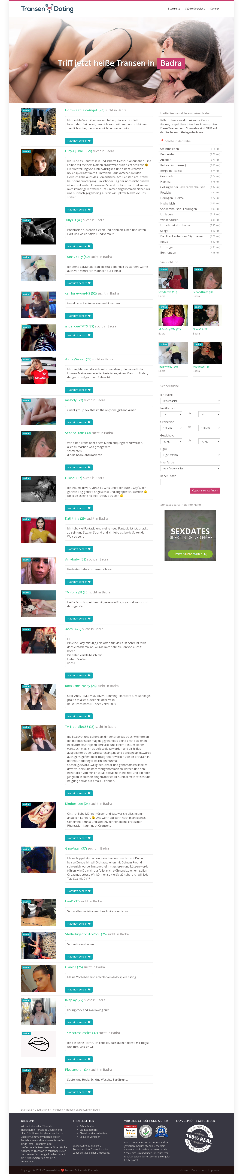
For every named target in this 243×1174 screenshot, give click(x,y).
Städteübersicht (195, 9)
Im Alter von (168, 408)
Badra (122, 110)
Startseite (174, 9)
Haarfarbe (167, 462)
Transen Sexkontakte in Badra (83, 1109)
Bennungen (190, 252)
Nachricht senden (78, 140)
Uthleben (190, 214)
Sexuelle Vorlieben (90, 1136)
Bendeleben (190, 154)
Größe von (167, 422)
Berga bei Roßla (190, 170)
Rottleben (190, 192)
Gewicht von (168, 435)
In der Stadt (168, 476)
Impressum (214, 1170)
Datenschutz (198, 1170)
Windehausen (190, 219)
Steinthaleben (190, 148)
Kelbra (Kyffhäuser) (190, 165)
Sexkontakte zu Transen (86, 1145)
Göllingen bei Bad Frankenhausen (190, 187)
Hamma (190, 181)
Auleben (190, 159)
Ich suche (166, 395)
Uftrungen (190, 247)
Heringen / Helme (190, 198)
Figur (163, 449)
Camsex (214, 9)
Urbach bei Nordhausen (190, 225)
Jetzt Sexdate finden (205, 490)
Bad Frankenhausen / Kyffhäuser (190, 236)
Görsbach (190, 176)
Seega (190, 230)
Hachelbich (190, 203)
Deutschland (42, 1109)
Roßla (190, 241)
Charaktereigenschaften (93, 1133)
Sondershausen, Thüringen (190, 209)
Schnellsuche (87, 1126)
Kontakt (184, 1170)
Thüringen (57, 1109)
